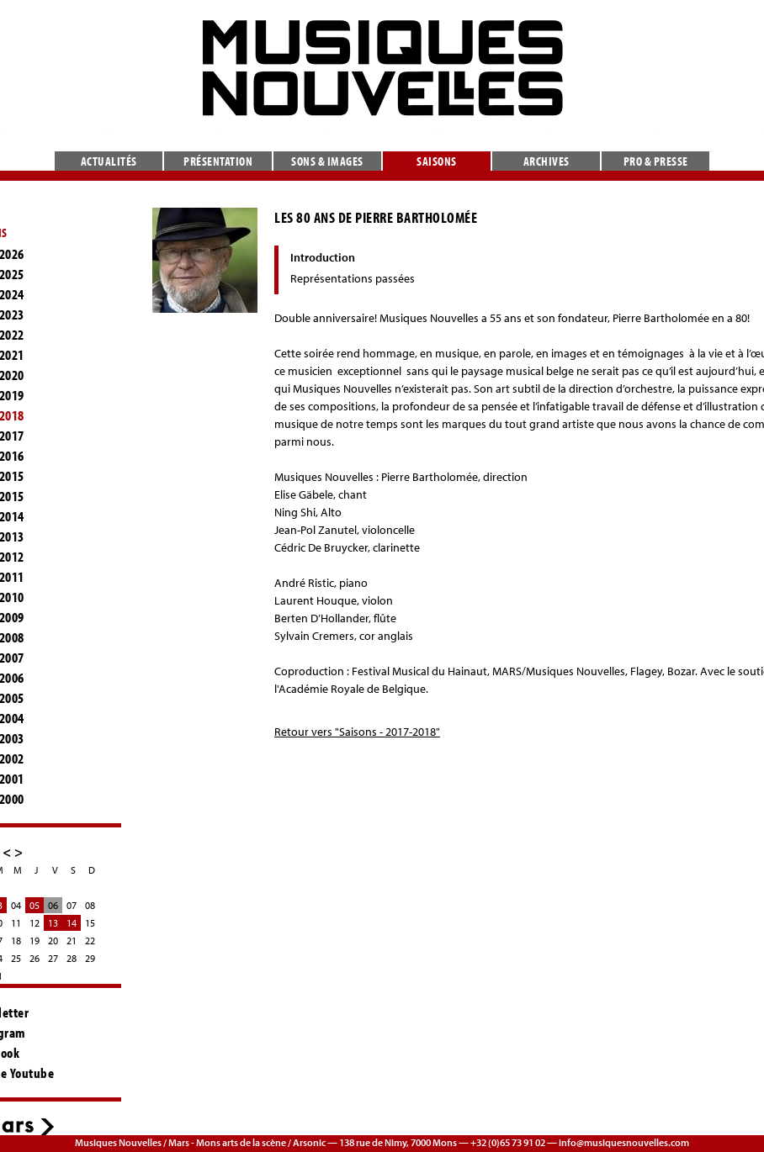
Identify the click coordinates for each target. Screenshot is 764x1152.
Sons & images (327, 161)
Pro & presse (655, 161)
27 (53, 958)
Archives (546, 161)
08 (90, 905)
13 (53, 923)
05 (34, 905)
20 (53, 940)
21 (71, 940)
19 (34, 940)
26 (34, 958)
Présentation (217, 161)
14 (71, 923)
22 (90, 940)
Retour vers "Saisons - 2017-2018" (357, 731)
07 (71, 905)
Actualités (109, 161)
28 (71, 958)
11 (16, 923)
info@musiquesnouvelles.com (624, 1142)
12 (34, 923)
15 (90, 923)
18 (16, 940)
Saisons (436, 161)
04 (16, 905)
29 (90, 958)
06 (53, 905)
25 (16, 958)
